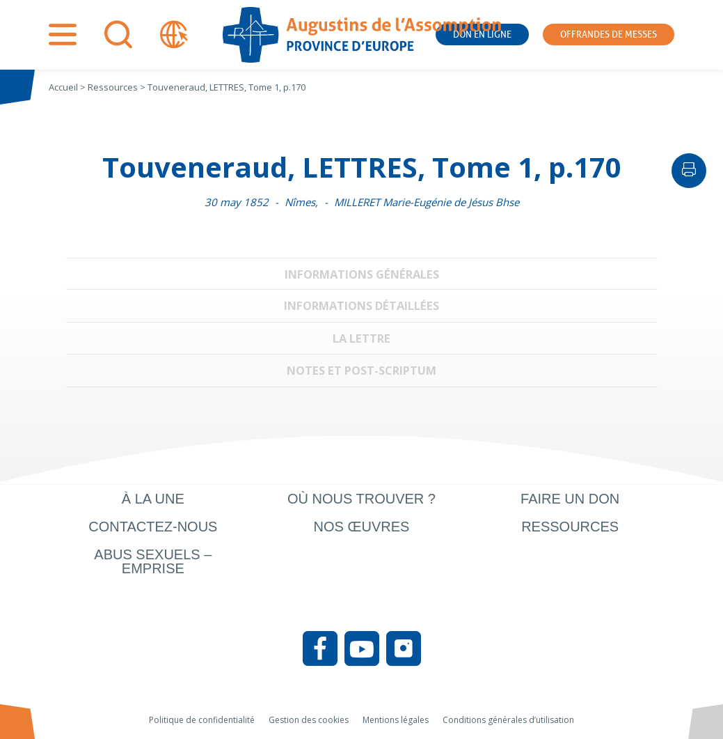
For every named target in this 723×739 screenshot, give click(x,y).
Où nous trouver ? (361, 498)
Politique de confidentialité (202, 720)
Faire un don (570, 498)
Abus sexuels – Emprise (153, 561)
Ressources (570, 526)
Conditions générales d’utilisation (508, 720)
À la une (153, 498)
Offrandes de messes (608, 34)
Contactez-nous (152, 526)
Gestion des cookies (309, 720)
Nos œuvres (362, 526)
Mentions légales (396, 720)
